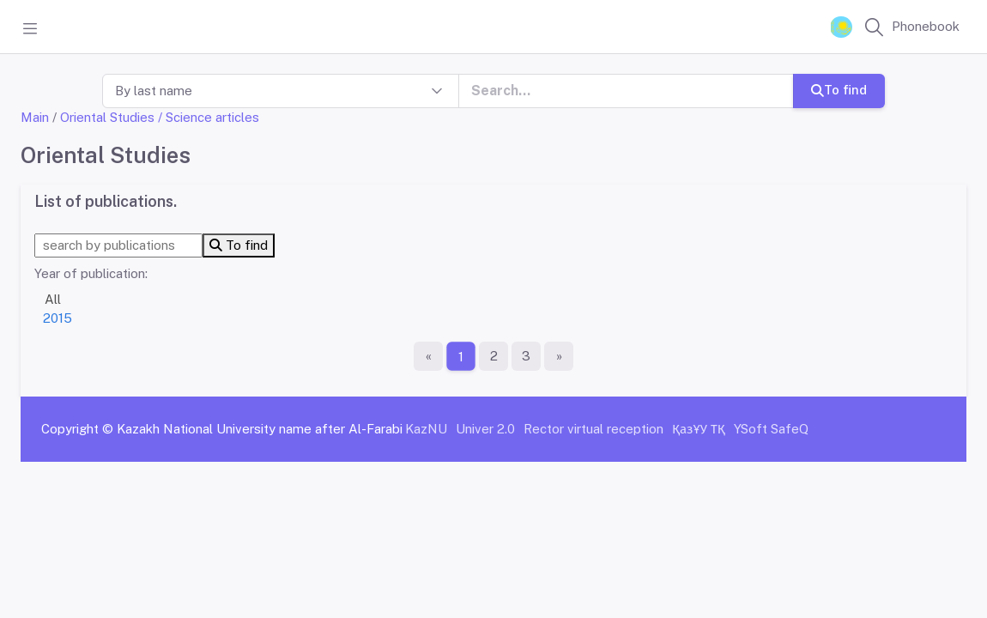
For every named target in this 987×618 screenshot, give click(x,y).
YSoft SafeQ (771, 428)
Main (35, 117)
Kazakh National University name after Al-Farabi (260, 428)
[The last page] (558, 356)
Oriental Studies (107, 117)
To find (839, 89)
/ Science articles (208, 117)
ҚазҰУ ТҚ (698, 428)
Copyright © (77, 428)
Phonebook (926, 26)
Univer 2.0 (485, 428)
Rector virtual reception (593, 428)
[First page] (428, 356)
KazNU (426, 428)
